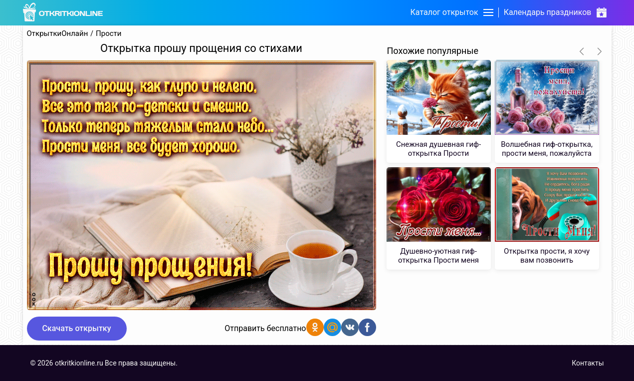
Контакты (588, 363)
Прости (108, 33)
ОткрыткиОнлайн (57, 33)
